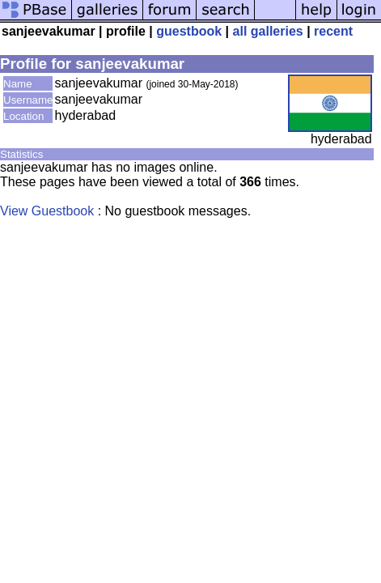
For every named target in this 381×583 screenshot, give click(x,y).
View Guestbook (47, 211)
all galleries (268, 31)
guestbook (189, 31)
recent (333, 31)
